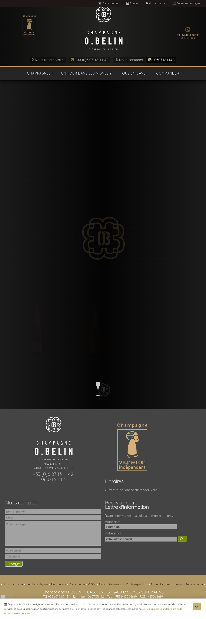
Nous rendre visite (48, 60)
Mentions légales (37, 584)
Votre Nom (112, 522)
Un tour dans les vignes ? (86, 73)
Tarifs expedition (137, 584)
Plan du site (59, 584)
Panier (132, 3)
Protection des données (167, 584)
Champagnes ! (40, 73)
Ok (196, 607)
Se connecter (194, 584)
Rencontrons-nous (111, 584)
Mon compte (156, 3)
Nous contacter (129, 60)
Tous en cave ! (134, 73)
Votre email (113, 533)
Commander (108, 3)
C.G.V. (92, 584)
